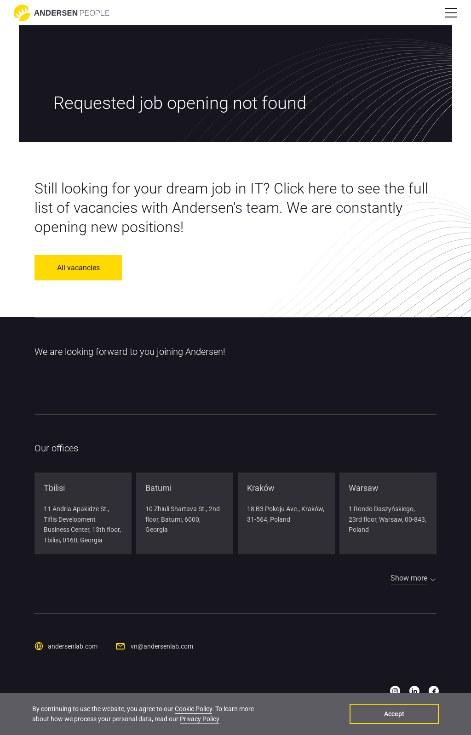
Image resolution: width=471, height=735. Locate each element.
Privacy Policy (199, 719)
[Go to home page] (61, 13)
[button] (451, 12)
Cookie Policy (193, 708)
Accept (395, 714)
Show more (409, 578)
